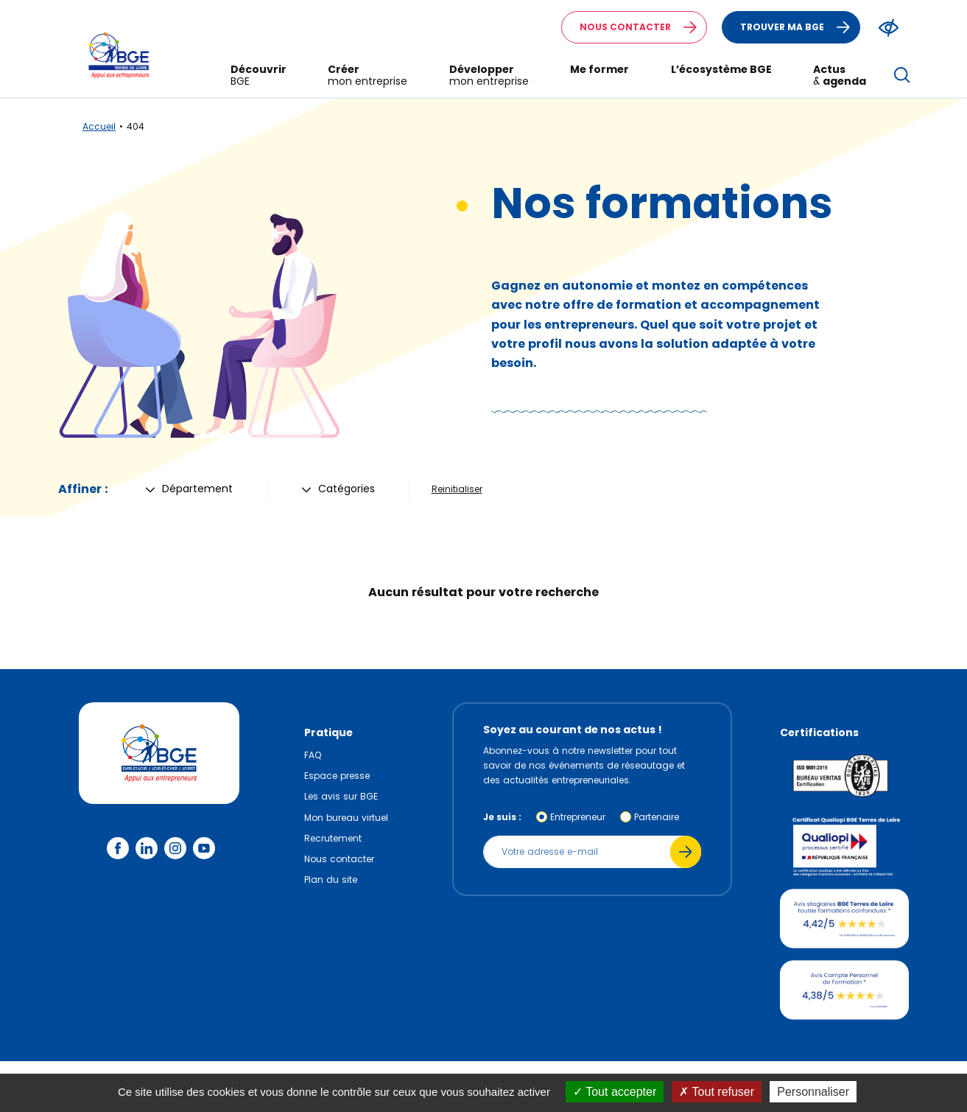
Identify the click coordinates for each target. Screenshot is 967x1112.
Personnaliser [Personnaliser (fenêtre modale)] (813, 1091)
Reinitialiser (457, 489)
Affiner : (83, 488)
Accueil (99, 126)
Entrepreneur (577, 817)
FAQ (312, 755)
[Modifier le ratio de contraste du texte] (889, 28)
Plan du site (330, 879)
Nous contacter (643, 27)
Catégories (338, 488)
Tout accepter (614, 1091)
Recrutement (333, 838)
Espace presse (337, 775)
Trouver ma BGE (799, 27)
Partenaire (656, 817)
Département (189, 488)
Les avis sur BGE (341, 796)
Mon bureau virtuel (346, 817)
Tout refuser (716, 1091)
